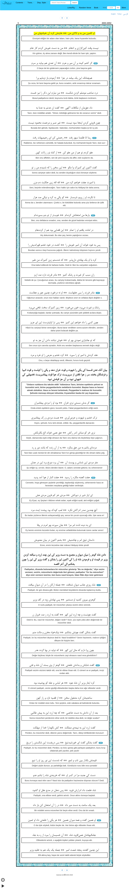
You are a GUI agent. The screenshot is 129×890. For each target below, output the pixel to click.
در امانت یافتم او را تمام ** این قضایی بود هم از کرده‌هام (64, 230)
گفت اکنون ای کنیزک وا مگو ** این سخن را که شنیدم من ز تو (64, 167)
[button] (20, 2)
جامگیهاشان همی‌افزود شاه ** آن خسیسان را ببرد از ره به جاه (64, 835)
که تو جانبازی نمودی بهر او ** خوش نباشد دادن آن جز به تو (64, 340)
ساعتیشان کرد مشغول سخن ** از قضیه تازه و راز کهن (64, 698)
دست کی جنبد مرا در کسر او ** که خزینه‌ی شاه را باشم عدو (64, 775)
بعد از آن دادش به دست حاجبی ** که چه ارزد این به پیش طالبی (65, 713)
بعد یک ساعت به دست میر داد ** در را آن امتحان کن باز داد (64, 805)
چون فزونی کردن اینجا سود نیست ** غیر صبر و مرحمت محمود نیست (64, 123)
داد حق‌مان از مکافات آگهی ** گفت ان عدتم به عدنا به (64, 108)
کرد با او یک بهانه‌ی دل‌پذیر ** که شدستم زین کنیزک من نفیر (64, 260)
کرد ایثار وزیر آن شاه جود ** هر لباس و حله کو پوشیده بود (64, 683)
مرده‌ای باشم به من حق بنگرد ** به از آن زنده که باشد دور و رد (64, 447)
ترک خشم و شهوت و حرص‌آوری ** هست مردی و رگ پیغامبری (64, 418)
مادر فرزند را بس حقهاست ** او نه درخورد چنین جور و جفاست (62, 292)
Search (74, 2)
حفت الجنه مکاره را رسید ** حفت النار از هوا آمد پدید (62, 477)
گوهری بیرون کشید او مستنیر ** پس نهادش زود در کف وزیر (64, 599)
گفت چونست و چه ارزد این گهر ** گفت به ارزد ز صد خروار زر (64, 614)
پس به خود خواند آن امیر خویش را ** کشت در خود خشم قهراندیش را (64, 245)
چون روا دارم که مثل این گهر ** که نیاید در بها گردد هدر (64, 650)
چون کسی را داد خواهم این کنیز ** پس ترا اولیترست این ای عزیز (64, 322)
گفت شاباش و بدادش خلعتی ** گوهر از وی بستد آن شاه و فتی (62, 665)
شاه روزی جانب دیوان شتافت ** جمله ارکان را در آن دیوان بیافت (62, 585)
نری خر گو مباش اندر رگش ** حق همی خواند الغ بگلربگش (64, 433)
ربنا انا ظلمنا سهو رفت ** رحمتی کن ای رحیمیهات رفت (62, 137)
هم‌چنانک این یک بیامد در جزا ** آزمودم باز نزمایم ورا (64, 78)
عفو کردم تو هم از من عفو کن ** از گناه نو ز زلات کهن (65, 152)
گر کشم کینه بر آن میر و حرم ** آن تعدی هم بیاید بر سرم (62, 63)
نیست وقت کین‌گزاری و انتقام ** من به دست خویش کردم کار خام (64, 48)
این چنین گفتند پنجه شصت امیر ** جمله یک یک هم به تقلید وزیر (65, 850)
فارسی (125, 14)
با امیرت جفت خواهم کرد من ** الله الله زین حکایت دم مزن (64, 182)
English (113, 14)
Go (118, 7)
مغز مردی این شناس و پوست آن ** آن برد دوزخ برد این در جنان (64, 462)
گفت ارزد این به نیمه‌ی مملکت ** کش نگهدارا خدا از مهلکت (64, 727)
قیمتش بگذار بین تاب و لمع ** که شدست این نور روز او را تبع (64, 760)
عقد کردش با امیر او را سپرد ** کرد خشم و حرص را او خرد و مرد (64, 355)
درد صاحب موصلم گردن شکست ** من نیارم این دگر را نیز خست (64, 93)
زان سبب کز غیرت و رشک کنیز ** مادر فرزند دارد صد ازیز (64, 275)
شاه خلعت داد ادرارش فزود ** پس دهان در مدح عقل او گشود (64, 790)
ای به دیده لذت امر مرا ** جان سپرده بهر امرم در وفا (64, 525)
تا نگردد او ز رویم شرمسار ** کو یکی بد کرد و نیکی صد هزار (64, 197)
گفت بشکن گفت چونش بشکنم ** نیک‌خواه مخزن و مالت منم (64, 632)
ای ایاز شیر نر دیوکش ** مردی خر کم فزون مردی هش (64, 495)
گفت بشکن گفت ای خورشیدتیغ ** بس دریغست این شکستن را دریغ (62, 742)
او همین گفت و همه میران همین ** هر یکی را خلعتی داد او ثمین (62, 820)
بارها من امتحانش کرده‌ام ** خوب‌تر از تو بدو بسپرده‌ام (62, 215)
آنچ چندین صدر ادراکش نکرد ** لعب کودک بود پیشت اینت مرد (64, 510)
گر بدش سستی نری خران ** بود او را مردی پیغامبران (62, 403)
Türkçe (119, 14)
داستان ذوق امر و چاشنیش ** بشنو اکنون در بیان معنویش (64, 540)
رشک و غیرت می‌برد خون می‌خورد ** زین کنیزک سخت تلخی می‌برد (64, 307)
